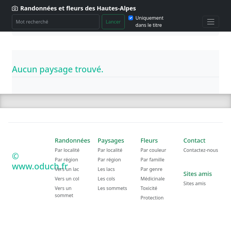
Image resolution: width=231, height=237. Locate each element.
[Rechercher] (55, 21)
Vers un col (67, 178)
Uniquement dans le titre (149, 21)
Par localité (67, 150)
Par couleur (153, 150)
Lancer (113, 21)
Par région (66, 159)
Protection (152, 197)
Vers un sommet (64, 192)
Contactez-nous (200, 150)
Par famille (152, 159)
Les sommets (112, 188)
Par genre (152, 169)
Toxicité (149, 188)
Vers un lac (67, 169)
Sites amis (194, 183)
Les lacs (106, 169)
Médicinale (153, 178)
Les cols (106, 178)
